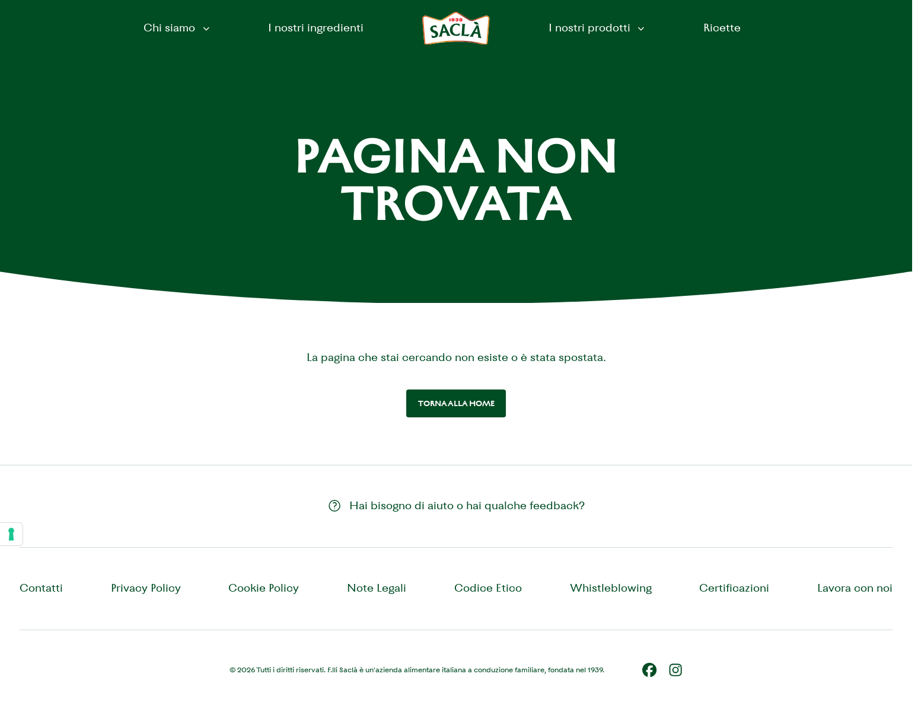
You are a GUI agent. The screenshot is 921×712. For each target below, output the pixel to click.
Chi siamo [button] (178, 28)
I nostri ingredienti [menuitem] (316, 28)
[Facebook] (649, 670)
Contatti (41, 588)
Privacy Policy (146, 588)
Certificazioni (734, 588)
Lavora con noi (855, 588)
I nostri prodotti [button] (598, 28)
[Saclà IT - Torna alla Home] (456, 28)
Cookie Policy (263, 588)
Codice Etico (488, 588)
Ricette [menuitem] (722, 28)
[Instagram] (675, 670)
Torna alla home (456, 403)
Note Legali (376, 588)
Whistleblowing (611, 588)
